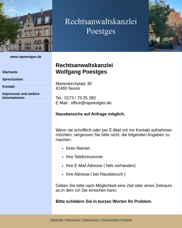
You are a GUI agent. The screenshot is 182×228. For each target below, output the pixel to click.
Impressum (72, 219)
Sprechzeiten (12, 79)
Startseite (9, 72)
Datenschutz (91, 219)
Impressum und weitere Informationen (21, 96)
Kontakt (8, 86)
